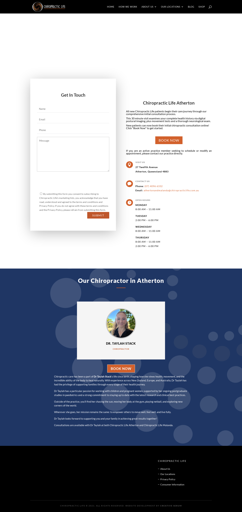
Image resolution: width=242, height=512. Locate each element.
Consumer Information (172, 484)
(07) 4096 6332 (153, 186)
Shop (201, 7)
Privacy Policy (167, 479)
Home (110, 7)
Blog (191, 7)
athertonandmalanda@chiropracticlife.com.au (171, 190)
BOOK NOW (169, 140)
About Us (147, 7)
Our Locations (170, 7)
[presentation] (62, 182)
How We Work (128, 7)
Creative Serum (171, 505)
